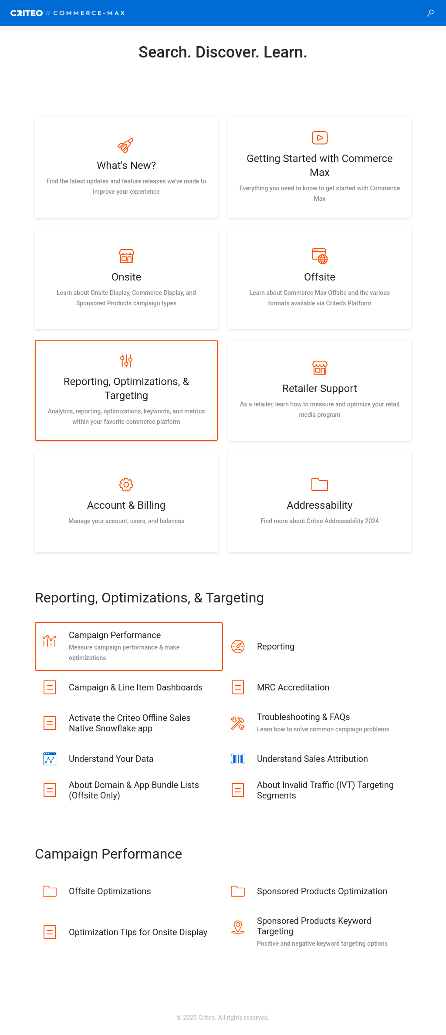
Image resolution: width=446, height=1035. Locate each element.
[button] (430, 13)
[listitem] (126, 167)
